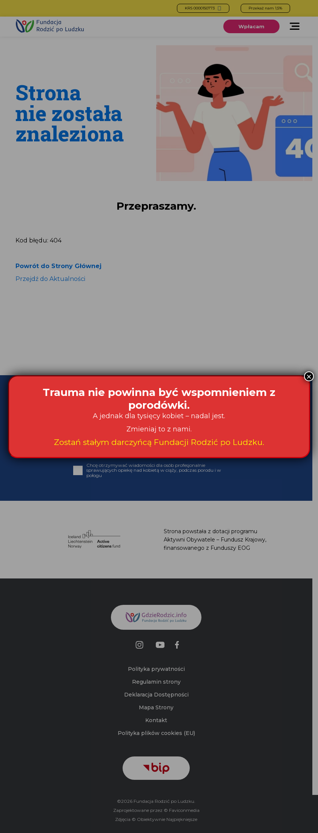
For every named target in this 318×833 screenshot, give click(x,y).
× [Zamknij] (309, 376)
